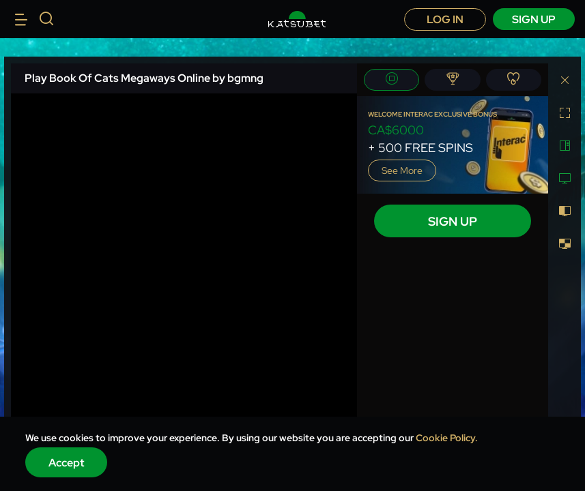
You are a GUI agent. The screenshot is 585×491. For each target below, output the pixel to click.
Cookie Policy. (447, 438)
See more (402, 170)
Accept (66, 463)
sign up (534, 19)
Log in (445, 19)
